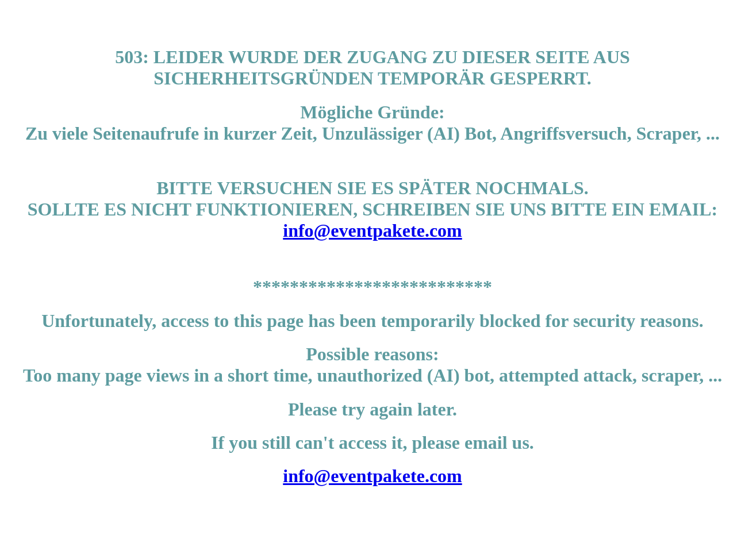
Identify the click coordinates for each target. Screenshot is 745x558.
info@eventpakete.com (372, 230)
